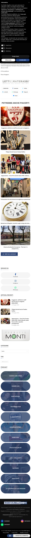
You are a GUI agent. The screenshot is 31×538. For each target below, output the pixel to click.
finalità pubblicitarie (10, 23)
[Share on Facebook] (15, 88)
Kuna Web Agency (26, 530)
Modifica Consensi (24, 532)
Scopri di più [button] (15, 56)
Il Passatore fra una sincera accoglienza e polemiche (15, 199)
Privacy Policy (6, 532)
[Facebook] (5, 521)
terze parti (23, 14)
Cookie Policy (15, 532)
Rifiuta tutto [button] (8, 60)
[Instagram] (25, 521)
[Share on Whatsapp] (15, 91)
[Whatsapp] (5, 524)
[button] (29, 2)
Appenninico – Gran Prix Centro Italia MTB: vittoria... (15, 175)
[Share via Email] (15, 95)
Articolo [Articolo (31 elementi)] (5, 361)
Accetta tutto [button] (22, 60)
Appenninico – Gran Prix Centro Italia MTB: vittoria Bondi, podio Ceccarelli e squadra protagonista (20, 321)
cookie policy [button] (4, 12)
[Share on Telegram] (25, 91)
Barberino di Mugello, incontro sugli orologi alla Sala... (15, 223)
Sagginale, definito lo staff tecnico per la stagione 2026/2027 (19, 301)
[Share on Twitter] (24, 88)
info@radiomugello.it (8, 514)
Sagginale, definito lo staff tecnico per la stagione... (15, 128)
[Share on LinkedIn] (5, 91)
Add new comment (9, 254)
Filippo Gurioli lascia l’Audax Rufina (15, 152)
